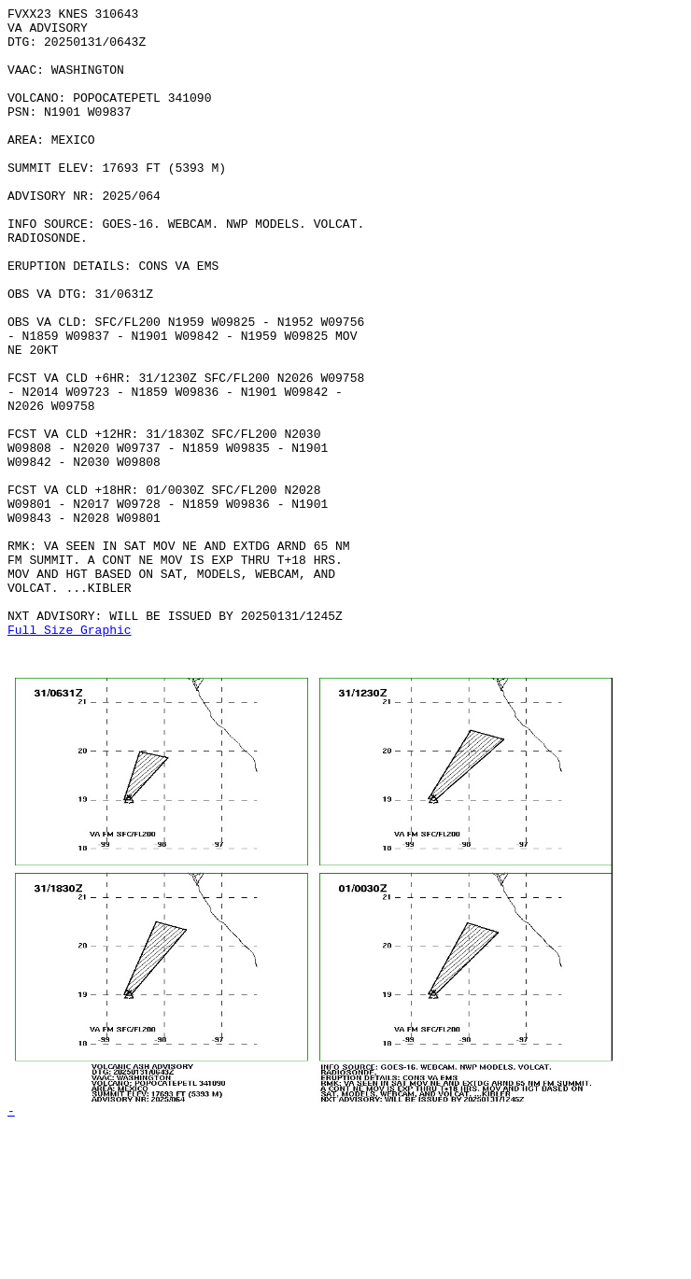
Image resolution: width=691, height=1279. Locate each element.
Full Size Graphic (69, 755)
